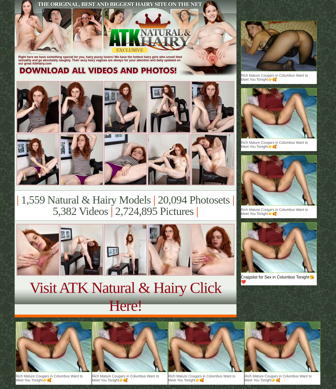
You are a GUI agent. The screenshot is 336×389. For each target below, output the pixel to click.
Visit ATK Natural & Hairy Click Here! (125, 296)
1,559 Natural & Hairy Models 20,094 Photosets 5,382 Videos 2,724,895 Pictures (125, 205)
